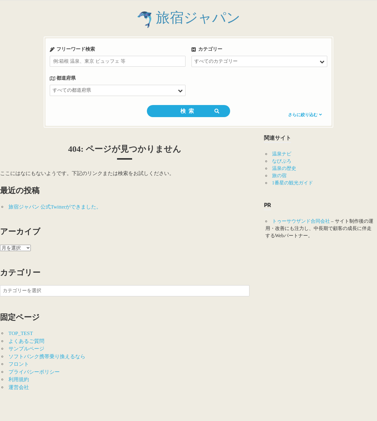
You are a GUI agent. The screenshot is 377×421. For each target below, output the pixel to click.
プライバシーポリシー (34, 372)
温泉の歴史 (284, 168)
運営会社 (18, 387)
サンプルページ (26, 349)
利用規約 (18, 379)
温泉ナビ (281, 153)
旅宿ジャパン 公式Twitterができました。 (54, 207)
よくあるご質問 (26, 341)
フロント (18, 364)
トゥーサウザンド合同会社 (301, 221)
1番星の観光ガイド (292, 182)
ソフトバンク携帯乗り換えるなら (46, 356)
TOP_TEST (20, 333)
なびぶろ (281, 161)
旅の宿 (279, 175)
